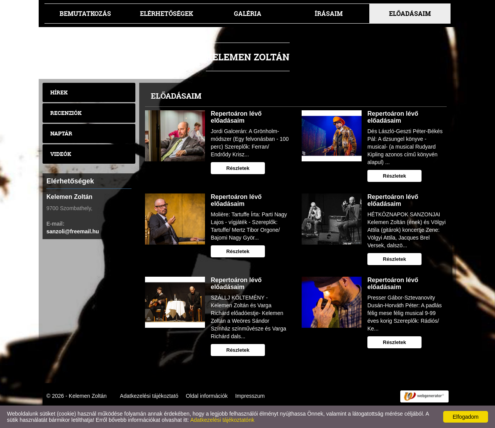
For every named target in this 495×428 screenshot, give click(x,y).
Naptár (61, 133)
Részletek (237, 168)
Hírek (59, 92)
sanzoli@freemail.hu (72, 231)
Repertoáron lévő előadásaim (236, 117)
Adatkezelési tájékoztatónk (222, 420)
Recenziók (66, 112)
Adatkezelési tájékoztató (149, 396)
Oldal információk (207, 396)
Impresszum (250, 396)
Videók (60, 154)
